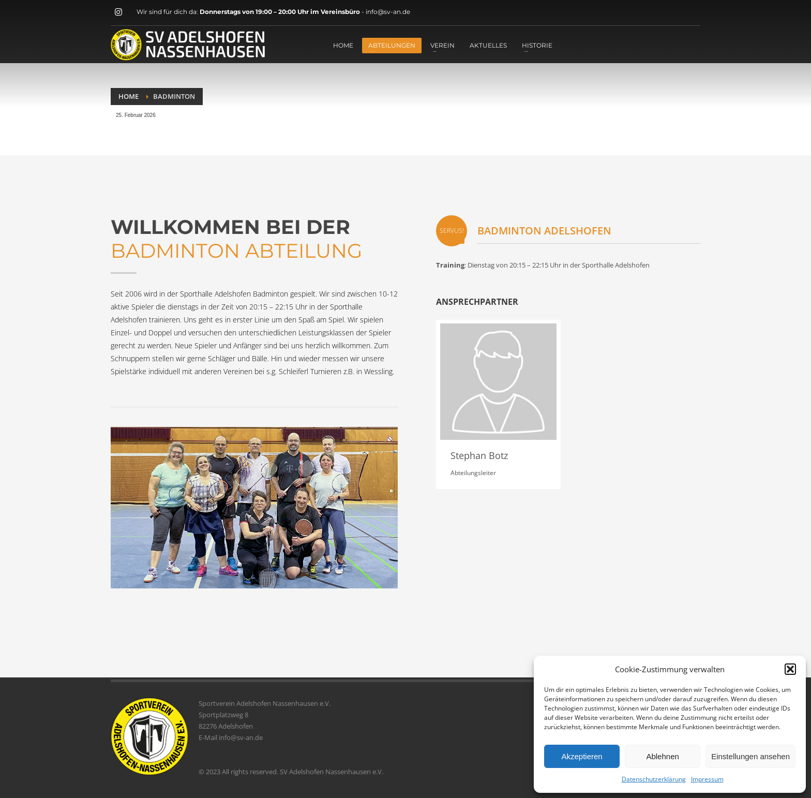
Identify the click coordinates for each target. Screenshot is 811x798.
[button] (790, 669)
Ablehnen (662, 756)
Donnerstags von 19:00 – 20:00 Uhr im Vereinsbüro (281, 12)
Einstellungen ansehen (750, 756)
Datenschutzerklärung (654, 779)
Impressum (707, 779)
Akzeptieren (581, 756)
